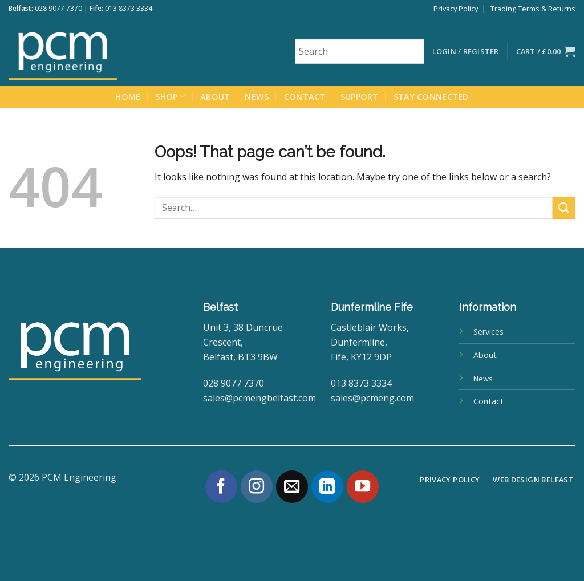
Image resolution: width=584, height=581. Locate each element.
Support (359, 96)
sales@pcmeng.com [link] (372, 398)
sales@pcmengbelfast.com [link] (259, 398)
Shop (170, 96)
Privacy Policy (455, 8)
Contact (305, 96)
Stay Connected (431, 96)
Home (127, 96)
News (257, 96)
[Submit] (564, 208)
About (215, 96)
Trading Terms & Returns (532, 8)
